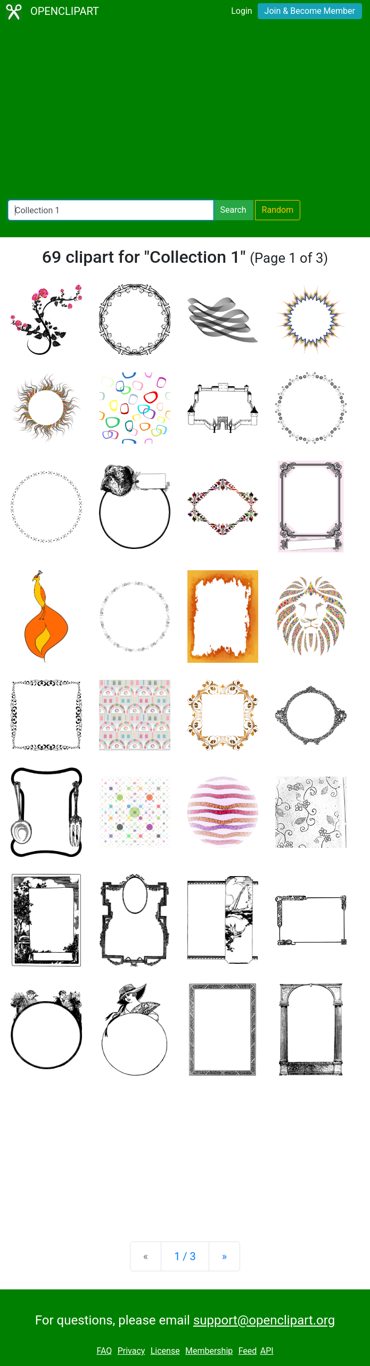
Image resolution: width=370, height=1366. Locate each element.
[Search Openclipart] (110, 210)
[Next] (224, 1256)
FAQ (104, 1351)
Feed (248, 1351)
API (267, 1351)
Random (278, 210)
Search (233, 210)
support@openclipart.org (264, 1320)
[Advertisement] (185, 111)
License (165, 1351)
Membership (209, 1351)
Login (241, 11)
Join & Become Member (310, 11)
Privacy (131, 1351)
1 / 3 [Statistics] (185, 1256)
